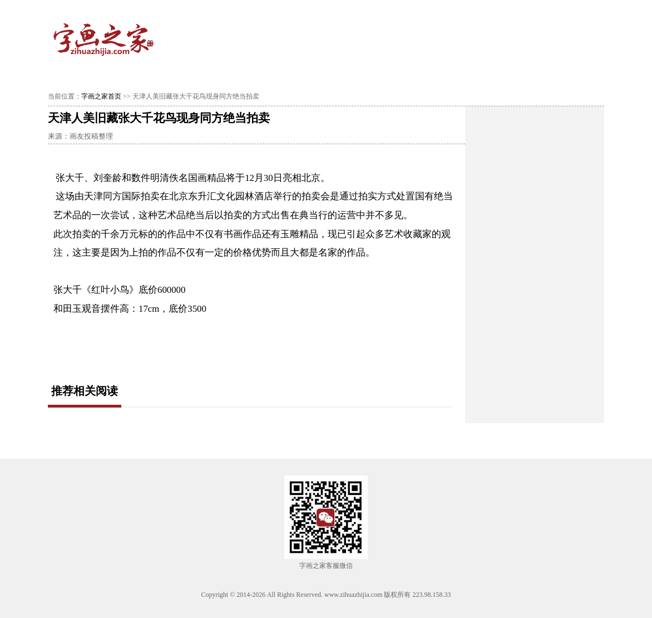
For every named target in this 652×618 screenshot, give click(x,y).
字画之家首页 (101, 96)
